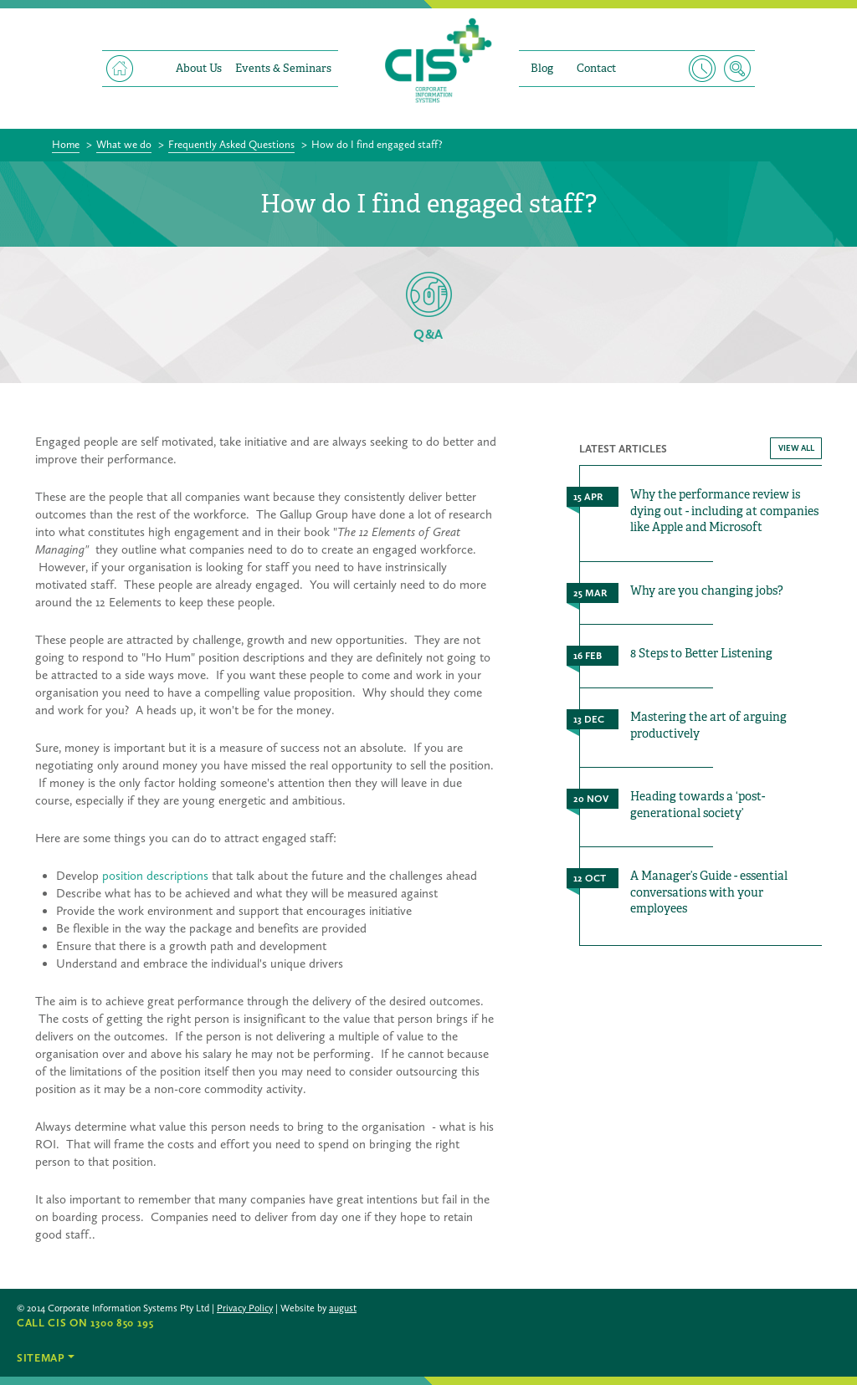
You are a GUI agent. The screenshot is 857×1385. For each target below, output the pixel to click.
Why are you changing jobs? (706, 590)
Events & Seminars (283, 68)
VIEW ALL (796, 448)
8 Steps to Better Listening (701, 653)
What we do (123, 144)
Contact (596, 68)
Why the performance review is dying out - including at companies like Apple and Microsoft (724, 510)
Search (737, 68)
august (343, 1308)
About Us (199, 68)
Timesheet (702, 68)
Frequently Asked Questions (231, 144)
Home (119, 68)
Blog (542, 68)
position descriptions (155, 875)
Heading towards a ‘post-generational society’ (697, 804)
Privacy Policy (245, 1308)
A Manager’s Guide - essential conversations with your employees (709, 892)
